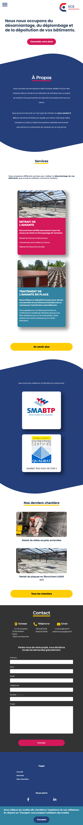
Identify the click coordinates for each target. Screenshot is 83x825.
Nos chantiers (23, 779)
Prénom (13, 657)
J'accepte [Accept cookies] (41, 819)
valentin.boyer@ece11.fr (62, 631)
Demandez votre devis (41, 41)
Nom (12, 667)
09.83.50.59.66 (41, 631)
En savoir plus (41, 347)
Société (17, 694)
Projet (12, 704)
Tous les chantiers (41, 593)
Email (12, 676)
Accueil (20, 772)
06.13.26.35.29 (41, 629)
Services (20, 775)
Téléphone (14, 685)
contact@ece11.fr (62, 629)
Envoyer (41, 742)
